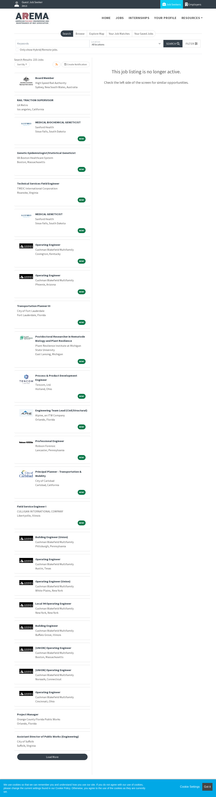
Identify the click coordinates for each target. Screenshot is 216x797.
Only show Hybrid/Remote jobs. (39, 49)
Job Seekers (171, 4)
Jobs (120, 18)
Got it (207, 786)
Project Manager (27, 714)
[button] (192, 43)
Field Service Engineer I (31, 506)
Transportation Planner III (33, 306)
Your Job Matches (119, 33)
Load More (52, 757)
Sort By (21, 64)
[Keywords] (52, 43)
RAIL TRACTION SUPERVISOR (35, 100)
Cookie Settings (190, 786)
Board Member (44, 78)
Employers (193, 4)
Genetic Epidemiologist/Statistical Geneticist (46, 153)
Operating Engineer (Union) (52, 581)
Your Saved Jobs (143, 33)
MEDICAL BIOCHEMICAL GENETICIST (58, 122)
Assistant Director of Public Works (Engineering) (48, 736)
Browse (80, 33)
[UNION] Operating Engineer (53, 648)
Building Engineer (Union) (51, 537)
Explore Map (96, 33)
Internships (139, 18)
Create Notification (75, 64)
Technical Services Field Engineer (38, 183)
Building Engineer (46, 625)
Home (106, 18)
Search (67, 33)
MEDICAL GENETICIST (49, 214)
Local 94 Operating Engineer (53, 603)
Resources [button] (191, 18)
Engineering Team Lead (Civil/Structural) (61, 410)
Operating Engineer (47, 244)
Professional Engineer (49, 441)
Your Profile (165, 18)
